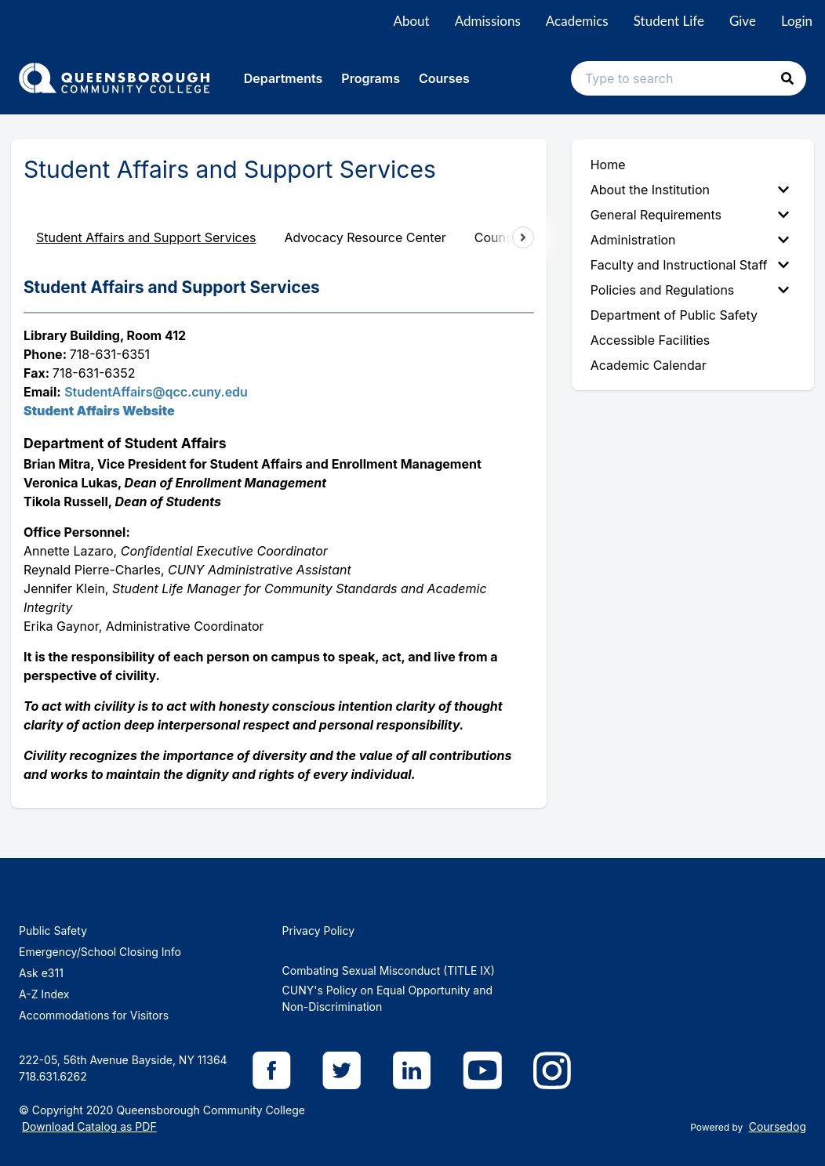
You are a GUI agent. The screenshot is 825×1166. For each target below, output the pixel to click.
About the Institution (690, 189)
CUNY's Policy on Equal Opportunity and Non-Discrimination (387, 998)
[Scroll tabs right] (523, 237)
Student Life (669, 21)
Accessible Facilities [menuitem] (651, 340)
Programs (370, 78)
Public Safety (53, 930)
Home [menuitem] (608, 164)
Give (742, 21)
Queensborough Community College (210, 1110)
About (411, 21)
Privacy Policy (318, 930)
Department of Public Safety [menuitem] (674, 315)
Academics (577, 21)
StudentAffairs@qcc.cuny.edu (156, 392)
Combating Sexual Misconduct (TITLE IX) (388, 970)
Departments (283, 78)
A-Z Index (44, 994)
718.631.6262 (53, 1076)
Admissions (488, 21)
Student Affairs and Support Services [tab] (146, 237)
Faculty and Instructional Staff (690, 265)
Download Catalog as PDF (89, 1126)
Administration (690, 240)
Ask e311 (41, 973)
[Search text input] (688, 78)
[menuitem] (692, 189)
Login (796, 21)
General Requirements (690, 215)
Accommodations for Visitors (94, 1015)
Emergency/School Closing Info (100, 951)
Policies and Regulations (690, 290)
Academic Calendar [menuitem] (649, 365)
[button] (787, 78)
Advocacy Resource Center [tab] (364, 237)
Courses (444, 78)
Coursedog (777, 1126)
